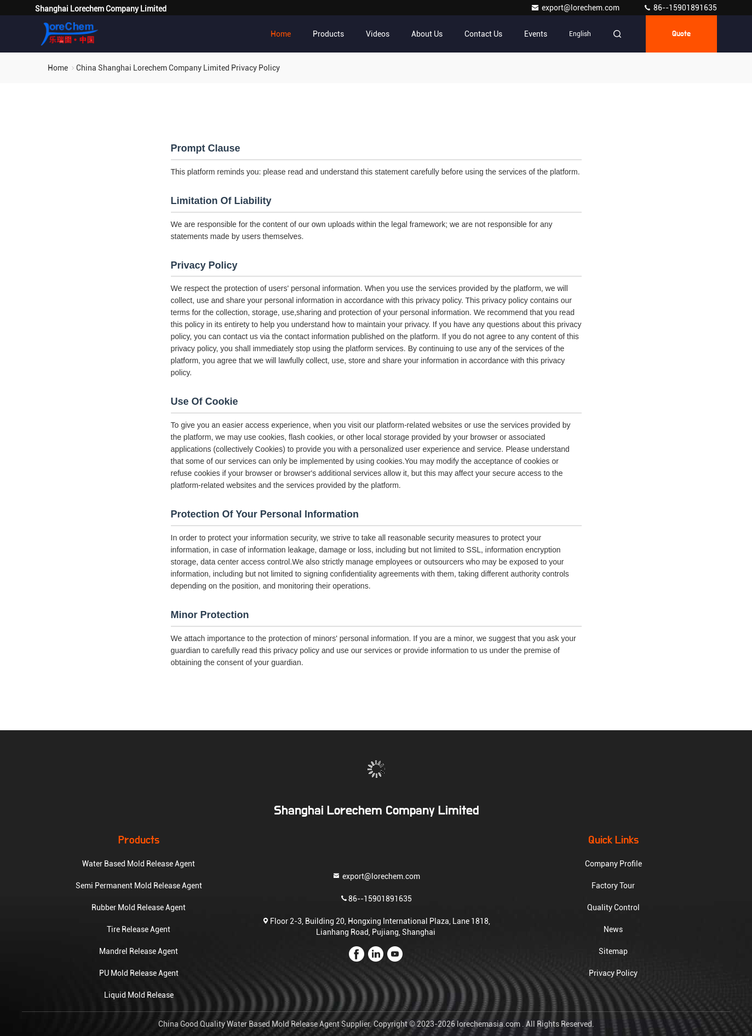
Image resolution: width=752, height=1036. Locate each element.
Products (328, 34)
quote (681, 34)
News (613, 929)
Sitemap (613, 951)
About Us (427, 34)
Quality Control (613, 907)
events (535, 34)
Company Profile (613, 863)
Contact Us (483, 34)
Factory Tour (613, 885)
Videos (377, 34)
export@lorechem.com (576, 7)
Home (281, 34)
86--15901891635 (680, 7)
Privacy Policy (613, 973)
